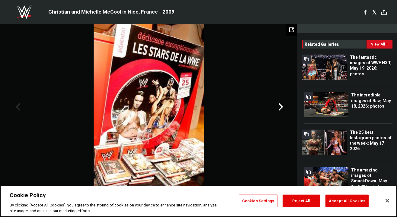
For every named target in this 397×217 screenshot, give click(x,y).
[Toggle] (384, 12)
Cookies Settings (258, 201)
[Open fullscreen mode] (291, 30)
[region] (198, 201)
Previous (17, 107)
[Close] (387, 200)
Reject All (301, 201)
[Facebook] (365, 12)
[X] (374, 12)
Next (280, 107)
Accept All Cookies (347, 201)
